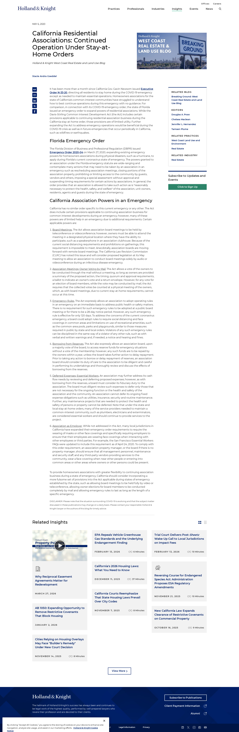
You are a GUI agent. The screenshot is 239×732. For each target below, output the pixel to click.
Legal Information (127, 727)
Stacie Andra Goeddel (44, 76)
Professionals (135, 8)
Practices (114, 8)
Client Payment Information (182, 705)
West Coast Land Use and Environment (185, 142)
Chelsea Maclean (180, 119)
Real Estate (177, 148)
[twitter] (188, 727)
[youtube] (205, 727)
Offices (205, 3)
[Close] (104, 727)
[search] (220, 9)
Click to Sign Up (188, 186)
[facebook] (199, 727)
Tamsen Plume (179, 129)
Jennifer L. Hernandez (183, 124)
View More (118, 670)
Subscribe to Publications (185, 697)
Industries (158, 8)
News (209, 8)
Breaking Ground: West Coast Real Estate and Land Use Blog (186, 100)
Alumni (195, 713)
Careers (217, 3)
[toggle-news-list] (205, 522)
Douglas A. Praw (180, 114)
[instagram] (194, 727)
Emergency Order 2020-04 (66, 152)
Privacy (146, 727)
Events (194, 8)
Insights (177, 8)
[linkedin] (182, 727)
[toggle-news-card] (199, 522)
